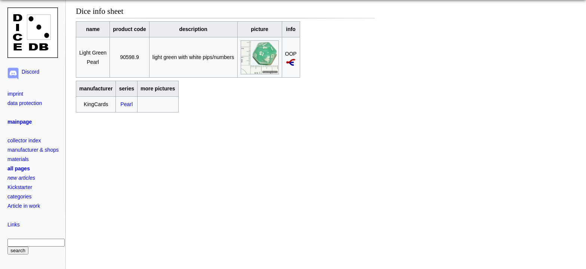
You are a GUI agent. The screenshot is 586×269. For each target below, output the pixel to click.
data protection (24, 103)
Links (13, 225)
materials (18, 159)
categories (19, 197)
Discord (29, 72)
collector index (24, 140)
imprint (15, 94)
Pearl (126, 104)
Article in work (23, 206)
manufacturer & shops (33, 150)
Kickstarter (19, 187)
